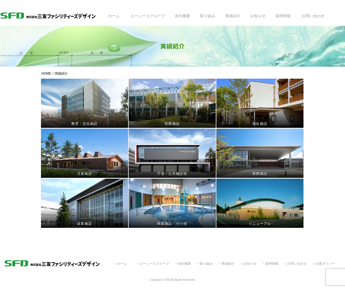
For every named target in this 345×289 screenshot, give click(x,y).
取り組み (207, 16)
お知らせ (258, 16)
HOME (46, 73)
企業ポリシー (325, 264)
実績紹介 (232, 16)
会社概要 (182, 16)
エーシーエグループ (148, 16)
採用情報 (283, 16)
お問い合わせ (313, 16)
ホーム (114, 16)
